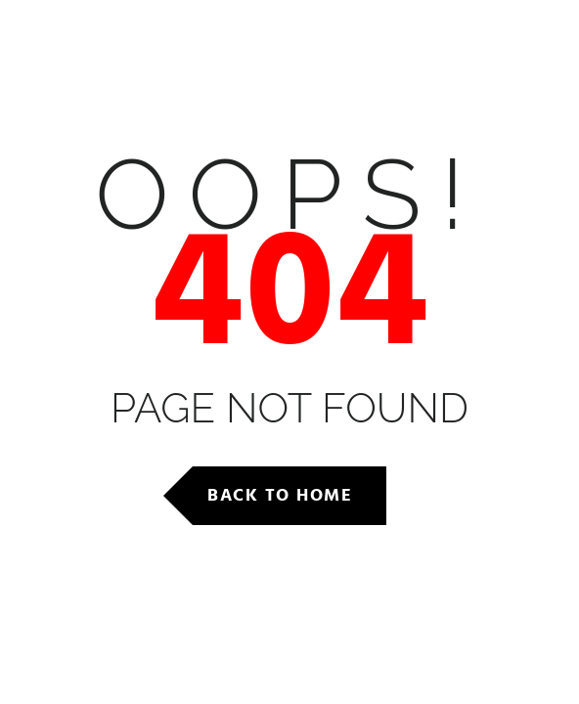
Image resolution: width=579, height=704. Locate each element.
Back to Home (279, 495)
